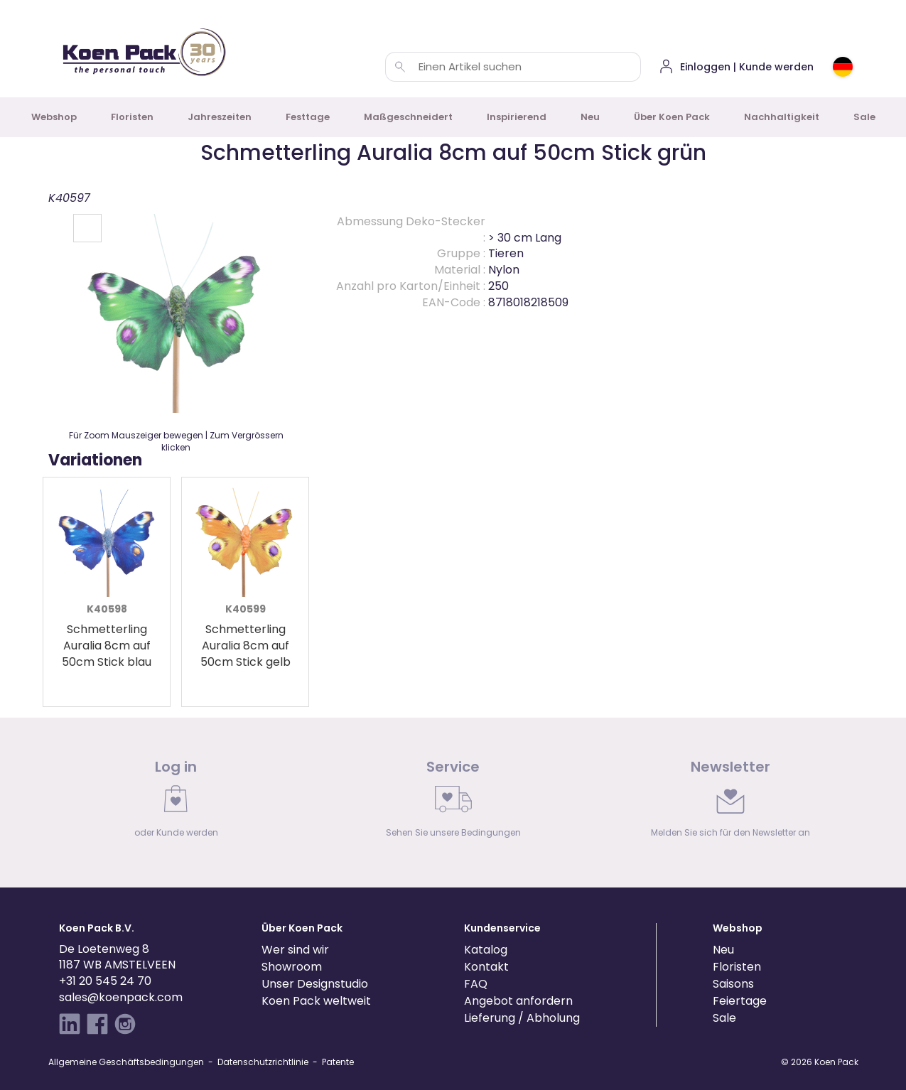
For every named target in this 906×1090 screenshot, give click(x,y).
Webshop (54, 117)
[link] (176, 802)
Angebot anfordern (518, 1001)
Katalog (485, 949)
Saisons (733, 984)
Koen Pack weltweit (316, 1001)
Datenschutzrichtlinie (262, 1062)
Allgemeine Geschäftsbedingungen (126, 1062)
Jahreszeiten (220, 117)
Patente (338, 1062)
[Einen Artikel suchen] (400, 67)
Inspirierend (516, 117)
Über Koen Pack (672, 117)
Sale (864, 117)
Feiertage (740, 1001)
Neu (590, 117)
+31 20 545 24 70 (105, 981)
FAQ (475, 984)
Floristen (132, 117)
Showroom (291, 967)
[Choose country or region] (843, 67)
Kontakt (486, 967)
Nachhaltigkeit (781, 117)
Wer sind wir (295, 949)
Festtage (308, 117)
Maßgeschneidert (408, 117)
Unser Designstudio (314, 984)
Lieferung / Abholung (522, 1018)
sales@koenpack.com (121, 997)
